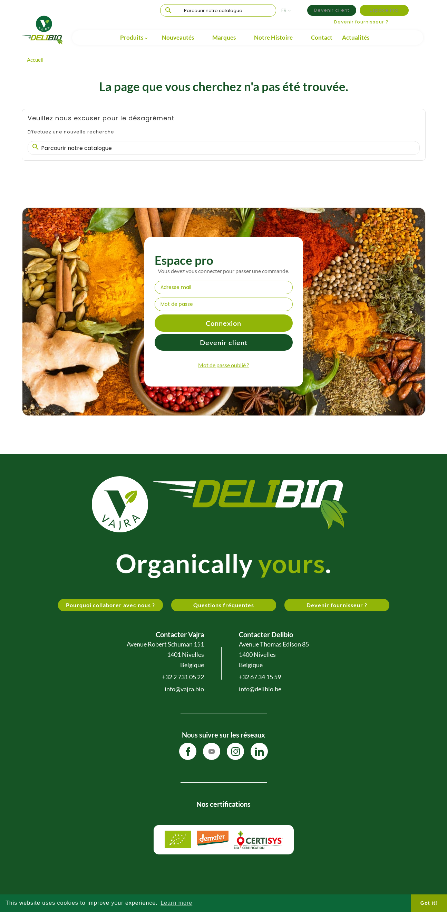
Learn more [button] (176, 903)
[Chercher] (218, 10)
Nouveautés (178, 37)
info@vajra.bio (184, 689)
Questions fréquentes (223, 605)
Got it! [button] (428, 903)
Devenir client (331, 10)
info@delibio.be (260, 689)
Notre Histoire (273, 37)
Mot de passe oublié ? (223, 365)
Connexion (223, 323)
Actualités (355, 37)
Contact (321, 37)
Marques (224, 37)
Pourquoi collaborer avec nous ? (110, 605)
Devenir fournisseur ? (361, 22)
